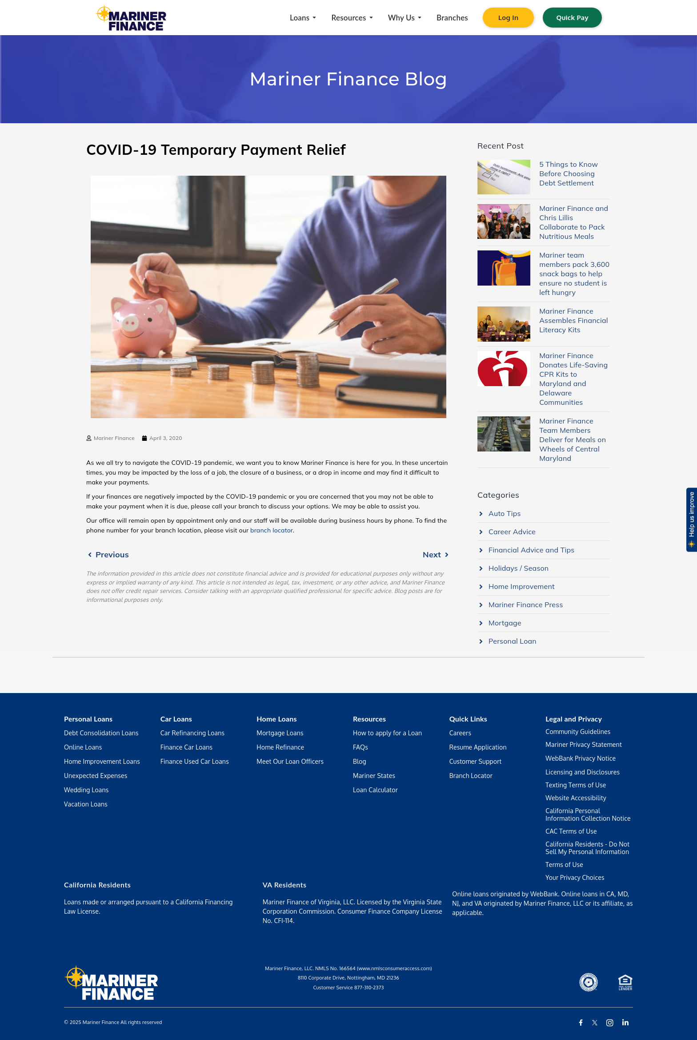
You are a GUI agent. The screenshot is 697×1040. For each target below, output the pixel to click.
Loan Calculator (375, 790)
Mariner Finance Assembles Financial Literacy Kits (573, 320)
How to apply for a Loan (387, 733)
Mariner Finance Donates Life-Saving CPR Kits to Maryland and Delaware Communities (573, 379)
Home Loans (276, 718)
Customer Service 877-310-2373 (348, 987)
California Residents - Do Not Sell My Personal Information (587, 847)
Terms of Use (564, 864)
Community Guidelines (577, 731)
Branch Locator (471, 775)
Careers (460, 733)
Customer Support (475, 761)
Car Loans (176, 718)
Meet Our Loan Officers (290, 761)
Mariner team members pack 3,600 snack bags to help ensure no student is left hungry (574, 273)
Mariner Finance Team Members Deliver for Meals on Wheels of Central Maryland (572, 439)
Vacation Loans (86, 804)
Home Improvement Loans (102, 761)
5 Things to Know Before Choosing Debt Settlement (568, 173)
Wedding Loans (86, 790)
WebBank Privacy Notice (580, 758)
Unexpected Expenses (96, 775)
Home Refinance (280, 747)
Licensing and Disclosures (582, 772)
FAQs (360, 747)
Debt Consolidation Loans (101, 733)
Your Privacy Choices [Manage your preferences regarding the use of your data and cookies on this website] (574, 877)
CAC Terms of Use (571, 831)
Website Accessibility (575, 798)
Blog (359, 761)
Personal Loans (88, 718)
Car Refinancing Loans (192, 733)
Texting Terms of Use (575, 785)
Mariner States (374, 775)
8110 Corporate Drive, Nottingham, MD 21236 (348, 978)
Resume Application (478, 747)
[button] (691, 520)
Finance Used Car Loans (194, 761)
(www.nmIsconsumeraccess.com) (394, 968)
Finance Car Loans (186, 747)
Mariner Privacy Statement (583, 744)
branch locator (271, 530)
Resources (369, 718)
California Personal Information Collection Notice (587, 814)
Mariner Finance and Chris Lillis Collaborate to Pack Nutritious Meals (573, 222)
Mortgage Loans (279, 733)
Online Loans (83, 747)
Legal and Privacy (573, 718)
